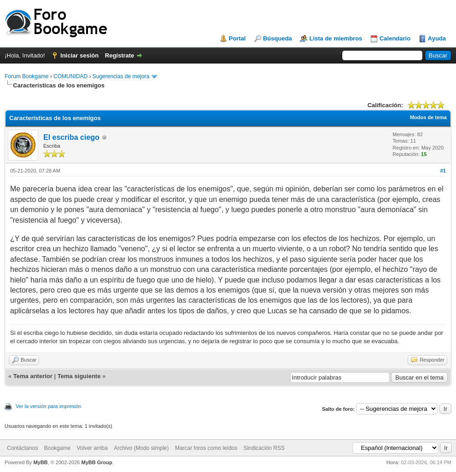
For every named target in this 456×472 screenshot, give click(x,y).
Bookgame (57, 448)
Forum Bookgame (26, 76)
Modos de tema (428, 117)
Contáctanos (22, 448)
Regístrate (119, 55)
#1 (443, 170)
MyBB (40, 462)
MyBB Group (96, 462)
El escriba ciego (71, 137)
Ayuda (437, 38)
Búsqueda (277, 38)
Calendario (395, 38)
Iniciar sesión (79, 55)
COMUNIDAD (70, 76)
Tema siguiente (79, 376)
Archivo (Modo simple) (141, 448)
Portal (237, 38)
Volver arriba (91, 448)
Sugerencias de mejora (121, 76)
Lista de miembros (335, 38)
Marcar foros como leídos (206, 448)
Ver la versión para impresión (48, 406)
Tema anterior (33, 376)
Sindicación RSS (264, 448)
